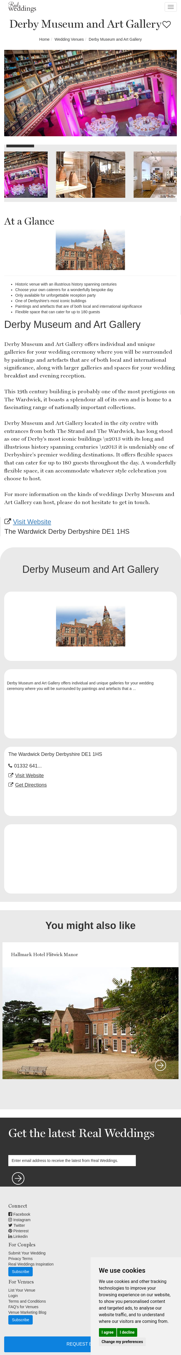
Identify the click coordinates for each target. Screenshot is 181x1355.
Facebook (19, 1214)
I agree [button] (108, 1332)
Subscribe (20, 1271)
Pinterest (18, 1231)
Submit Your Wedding (26, 1253)
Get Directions (31, 785)
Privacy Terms (20, 1258)
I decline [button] (127, 1332)
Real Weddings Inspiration (30, 1264)
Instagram (19, 1220)
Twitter (16, 1225)
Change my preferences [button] (122, 1341)
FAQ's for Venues (23, 1307)
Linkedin (18, 1236)
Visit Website (32, 521)
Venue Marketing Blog (27, 1312)
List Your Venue (21, 1290)
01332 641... (28, 766)
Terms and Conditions (27, 1301)
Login (13, 1296)
